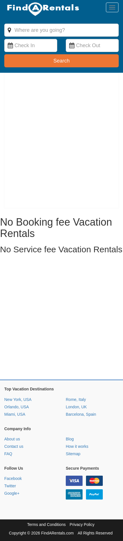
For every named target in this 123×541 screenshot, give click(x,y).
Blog (70, 439)
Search (61, 61)
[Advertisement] (61, 318)
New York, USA (18, 399)
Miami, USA (14, 414)
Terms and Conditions (46, 524)
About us (12, 439)
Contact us (13, 446)
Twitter (10, 486)
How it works (77, 446)
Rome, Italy (76, 399)
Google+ (11, 493)
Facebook (13, 478)
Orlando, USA (16, 407)
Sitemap (73, 453)
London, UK (76, 407)
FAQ (8, 453)
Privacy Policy (82, 524)
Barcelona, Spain (81, 414)
